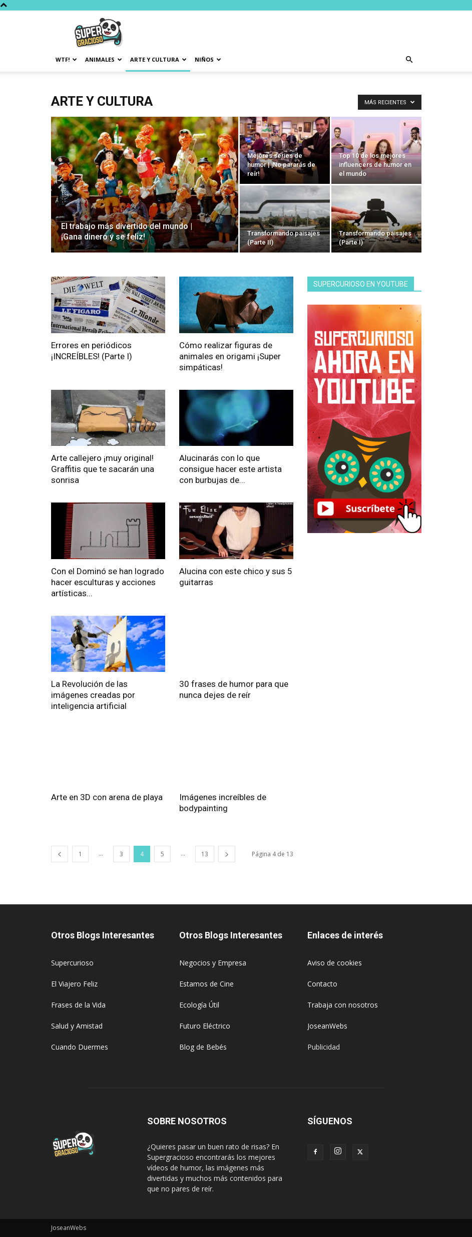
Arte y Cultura (158, 59)
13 (204, 854)
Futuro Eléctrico (204, 1026)
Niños (208, 59)
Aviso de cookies (334, 962)
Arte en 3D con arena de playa (107, 797)
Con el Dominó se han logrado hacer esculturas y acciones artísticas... (107, 582)
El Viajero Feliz (74, 983)
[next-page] (226, 854)
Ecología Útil (199, 1005)
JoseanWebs (327, 1026)
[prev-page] (59, 854)
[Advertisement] (304, 33)
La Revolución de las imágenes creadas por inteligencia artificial (93, 695)
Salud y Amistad (77, 1026)
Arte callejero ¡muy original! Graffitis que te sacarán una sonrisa (102, 469)
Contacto (322, 983)
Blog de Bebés (203, 1047)
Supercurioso (72, 962)
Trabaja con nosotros (342, 1005)
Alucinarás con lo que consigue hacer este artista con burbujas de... (230, 469)
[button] (409, 60)
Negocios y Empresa (212, 962)
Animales (103, 59)
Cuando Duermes (79, 1047)
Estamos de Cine (206, 983)
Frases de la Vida (78, 1005)
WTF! (66, 59)
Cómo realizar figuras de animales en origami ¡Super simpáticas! (230, 356)
